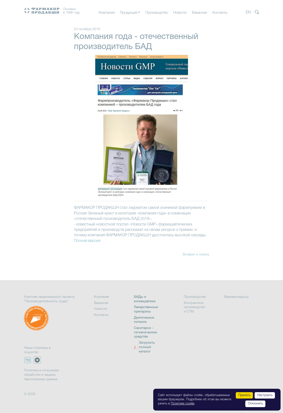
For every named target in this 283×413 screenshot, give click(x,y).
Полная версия (87, 241)
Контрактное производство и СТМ (194, 307)
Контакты (219, 12)
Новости (180, 12)
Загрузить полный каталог (147, 347)
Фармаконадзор (236, 297)
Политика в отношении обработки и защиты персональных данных (41, 375)
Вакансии (199, 12)
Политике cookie (182, 403)
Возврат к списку (196, 254)
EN (248, 12)
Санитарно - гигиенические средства (145, 332)
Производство (156, 12)
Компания (107, 12)
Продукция (128, 12)
